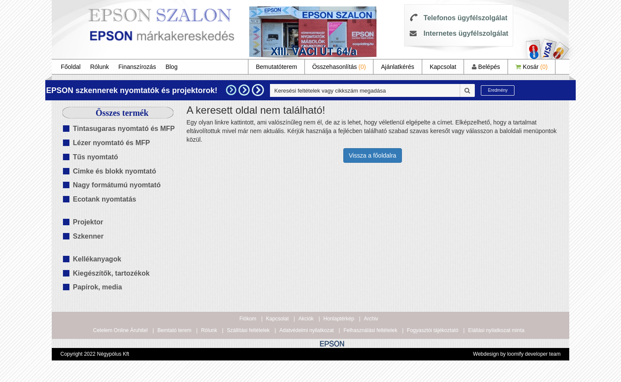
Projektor (88, 222)
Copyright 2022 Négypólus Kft (94, 354)
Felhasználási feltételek (370, 330)
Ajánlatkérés (397, 66)
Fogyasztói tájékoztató (432, 330)
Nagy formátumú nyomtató (117, 185)
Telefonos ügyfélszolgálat (465, 18)
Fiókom (247, 319)
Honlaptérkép (338, 319)
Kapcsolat (443, 66)
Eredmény (498, 90)
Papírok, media (97, 287)
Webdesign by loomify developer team (517, 354)
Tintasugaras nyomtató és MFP (124, 128)
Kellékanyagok (97, 259)
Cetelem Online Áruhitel (120, 330)
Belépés (486, 66)
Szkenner (88, 236)
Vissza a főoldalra (372, 155)
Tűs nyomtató (95, 157)
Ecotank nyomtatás (104, 199)
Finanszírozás (137, 66)
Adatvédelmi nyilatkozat (306, 330)
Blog (172, 66)
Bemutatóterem (276, 66)
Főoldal (71, 66)
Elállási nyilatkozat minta (496, 330)
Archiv (371, 319)
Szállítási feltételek (248, 330)
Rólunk (99, 66)
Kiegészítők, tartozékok (111, 273)
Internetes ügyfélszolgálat (465, 33)
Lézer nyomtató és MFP (111, 142)
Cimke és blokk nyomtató (114, 171)
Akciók (306, 319)
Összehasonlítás (339, 66)
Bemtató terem (174, 330)
